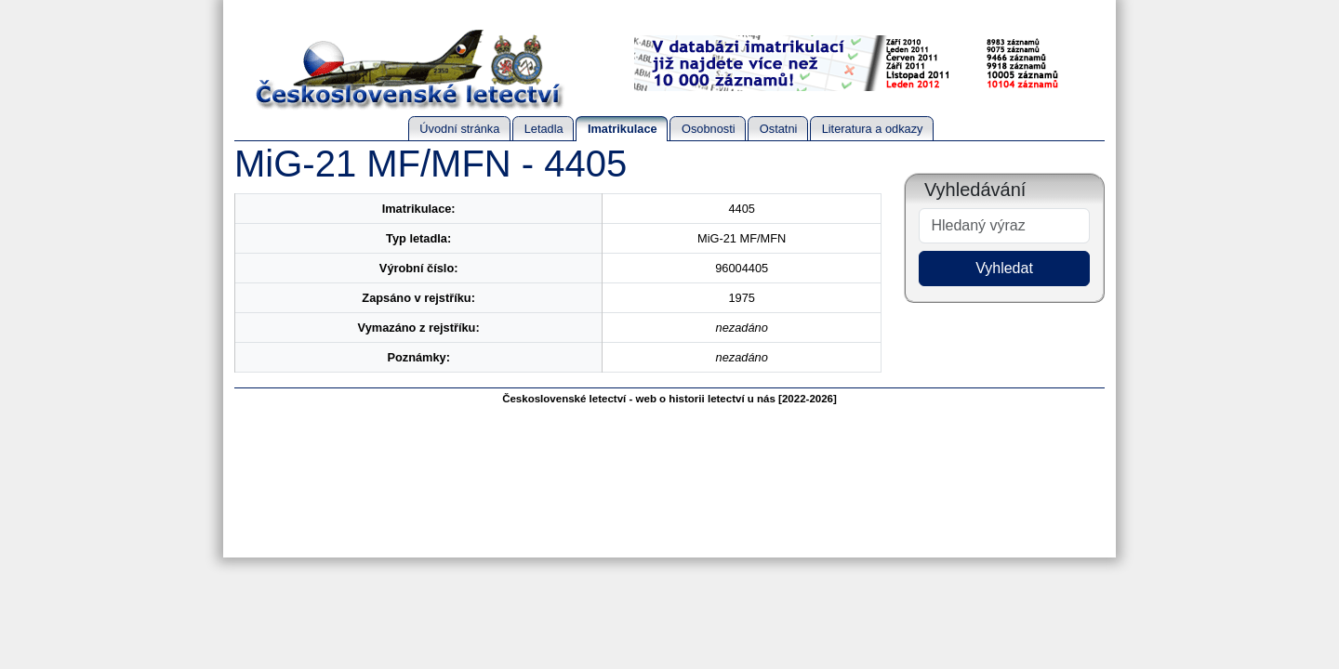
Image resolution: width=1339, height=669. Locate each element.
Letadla (543, 129)
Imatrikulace (622, 129)
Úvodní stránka (459, 129)
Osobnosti (709, 129)
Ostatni (779, 129)
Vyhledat (1004, 268)
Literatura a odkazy (872, 129)
